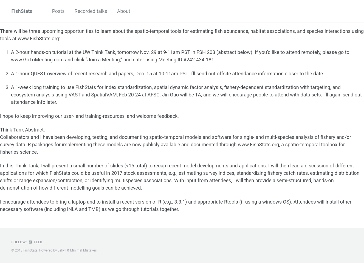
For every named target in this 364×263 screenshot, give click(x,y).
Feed (35, 242)
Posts (58, 11)
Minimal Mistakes (83, 250)
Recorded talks (91, 11)
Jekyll (62, 250)
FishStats (22, 11)
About (123, 11)
